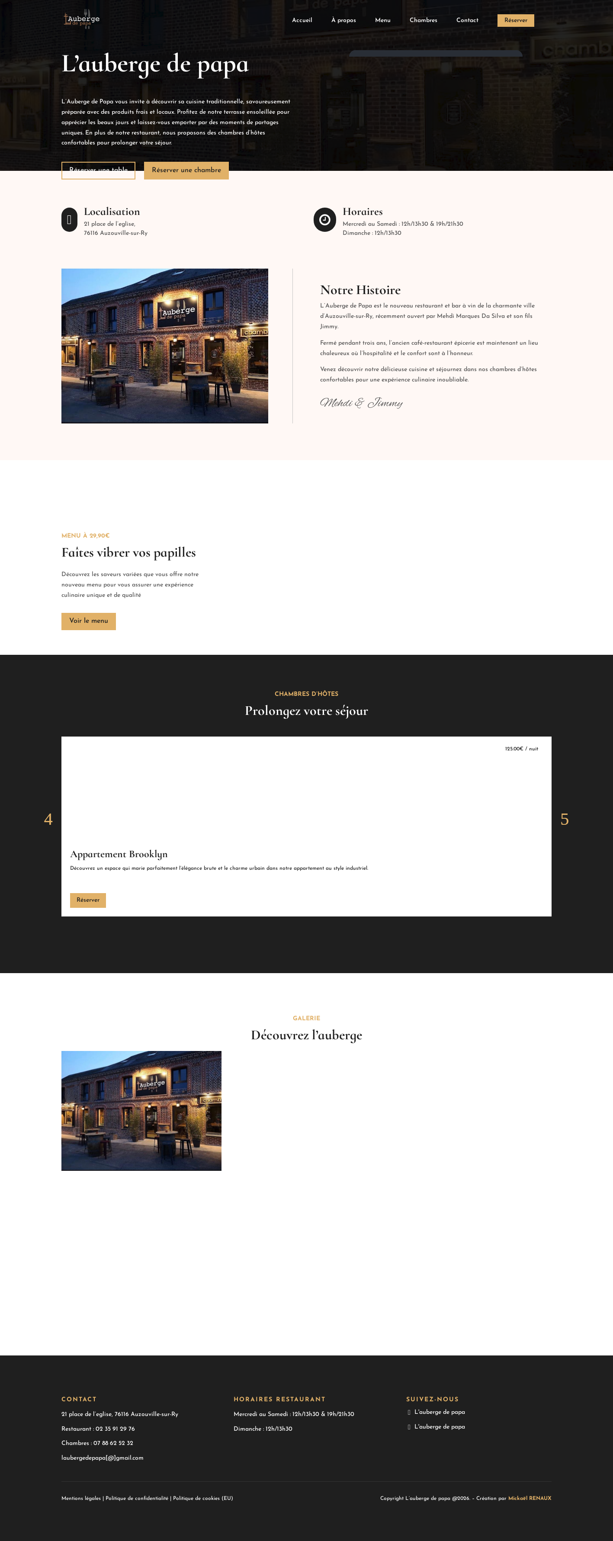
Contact (467, 21)
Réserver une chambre (186, 170)
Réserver (515, 20)
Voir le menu (88, 621)
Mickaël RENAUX (530, 1498)
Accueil (302, 21)
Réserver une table (98, 170)
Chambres (423, 21)
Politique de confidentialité (137, 1498)
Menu (383, 21)
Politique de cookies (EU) (203, 1498)
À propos (343, 21)
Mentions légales (81, 1498)
